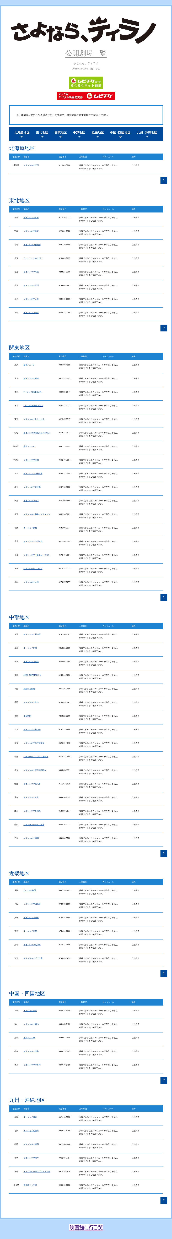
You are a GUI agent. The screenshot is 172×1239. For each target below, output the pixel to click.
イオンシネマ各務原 (32, 811)
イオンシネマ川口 (31, 501)
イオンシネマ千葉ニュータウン (37, 555)
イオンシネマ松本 (31, 702)
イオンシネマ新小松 (32, 729)
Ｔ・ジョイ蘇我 (30, 528)
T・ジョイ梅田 (30, 890)
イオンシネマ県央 (31, 662)
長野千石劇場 (29, 689)
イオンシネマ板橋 (31, 378)
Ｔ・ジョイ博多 (30, 1117)
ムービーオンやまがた (33, 258)
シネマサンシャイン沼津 (34, 824)
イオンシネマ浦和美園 (33, 473)
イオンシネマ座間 (31, 460)
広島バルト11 (29, 1038)
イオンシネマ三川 (31, 285)
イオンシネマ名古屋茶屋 (34, 743)
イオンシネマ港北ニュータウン (37, 433)
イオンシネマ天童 (31, 299)
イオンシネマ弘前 (31, 217)
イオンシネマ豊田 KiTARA (35, 770)
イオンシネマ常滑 (31, 797)
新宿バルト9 (29, 365)
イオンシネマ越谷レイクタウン (37, 514)
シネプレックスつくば (33, 568)
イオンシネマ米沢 (31, 272)
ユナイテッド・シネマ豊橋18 (36, 757)
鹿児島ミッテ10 (30, 1185)
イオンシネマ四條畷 (32, 904)
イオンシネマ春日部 (32, 487)
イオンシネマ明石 (31, 917)
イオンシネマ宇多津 (32, 1065)
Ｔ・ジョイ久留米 (31, 1131)
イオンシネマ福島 (31, 313)
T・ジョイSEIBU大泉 (33, 392)
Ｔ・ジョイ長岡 (30, 648)
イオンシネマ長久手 (32, 784)
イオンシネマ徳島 (31, 1051)
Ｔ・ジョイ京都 (30, 931)
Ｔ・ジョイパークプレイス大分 (37, 1171)
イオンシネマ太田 (31, 582)
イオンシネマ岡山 (31, 1024)
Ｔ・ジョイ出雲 (30, 1010)
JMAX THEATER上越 (33, 675)
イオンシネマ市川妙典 (33, 541)
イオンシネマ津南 (31, 838)
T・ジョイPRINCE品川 (33, 406)
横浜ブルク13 (29, 446)
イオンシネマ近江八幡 (33, 958)
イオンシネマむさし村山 (34, 419)
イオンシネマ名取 (31, 231)
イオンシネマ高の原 (32, 945)
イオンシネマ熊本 (31, 1158)
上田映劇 (27, 716)
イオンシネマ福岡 (31, 1144)
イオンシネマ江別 (31, 165)
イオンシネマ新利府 (32, 245)
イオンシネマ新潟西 (32, 634)
